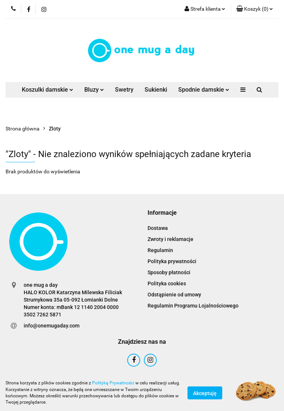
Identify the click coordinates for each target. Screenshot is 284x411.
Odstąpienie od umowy (174, 295)
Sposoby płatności (169, 272)
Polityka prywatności (172, 261)
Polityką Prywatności (113, 382)
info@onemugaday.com (52, 326)
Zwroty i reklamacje (170, 239)
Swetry (124, 89)
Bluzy (94, 89)
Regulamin (160, 250)
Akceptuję (205, 393)
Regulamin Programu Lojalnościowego (193, 306)
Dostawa (158, 228)
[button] (254, 9)
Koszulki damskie (47, 89)
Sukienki (156, 89)
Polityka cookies (167, 283)
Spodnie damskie (203, 89)
